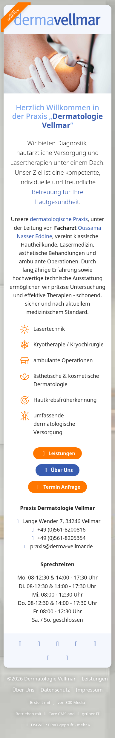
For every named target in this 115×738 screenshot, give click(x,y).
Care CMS (54, 713)
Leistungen (57, 453)
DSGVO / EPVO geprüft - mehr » (57, 725)
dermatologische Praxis (59, 219)
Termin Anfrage (57, 487)
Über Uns (57, 470)
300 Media (75, 702)
